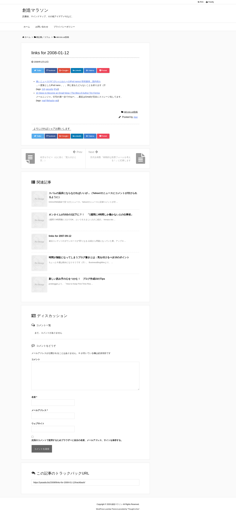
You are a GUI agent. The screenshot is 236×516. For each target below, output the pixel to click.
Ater (136, 117)
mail (44, 100)
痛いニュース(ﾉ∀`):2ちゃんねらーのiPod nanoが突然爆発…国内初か (68, 81)
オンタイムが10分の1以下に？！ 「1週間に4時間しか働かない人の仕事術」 (91, 214)
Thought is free (133, 509)
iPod (56, 89)
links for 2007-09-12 (60, 236)
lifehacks (50, 100)
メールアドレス (39, 410)
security (49, 89)
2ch (43, 89)
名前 (34, 397)
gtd (56, 100)
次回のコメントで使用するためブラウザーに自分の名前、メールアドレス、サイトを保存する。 (77, 440)
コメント (35, 359)
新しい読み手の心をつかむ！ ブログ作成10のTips (77, 279)
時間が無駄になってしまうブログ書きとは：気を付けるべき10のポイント (89, 257)
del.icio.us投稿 (131, 112)
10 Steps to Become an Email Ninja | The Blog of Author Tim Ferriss (68, 93)
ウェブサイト (37, 423)
